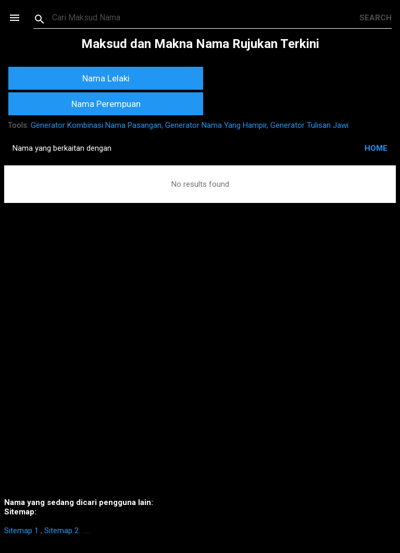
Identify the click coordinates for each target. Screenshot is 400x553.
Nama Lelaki (106, 78)
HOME (376, 148)
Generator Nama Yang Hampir (216, 125)
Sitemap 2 (61, 530)
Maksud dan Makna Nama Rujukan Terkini (200, 44)
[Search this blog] (205, 17)
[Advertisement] (200, 366)
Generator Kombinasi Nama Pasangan (96, 125)
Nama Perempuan (106, 104)
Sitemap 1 (21, 530)
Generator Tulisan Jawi (309, 125)
